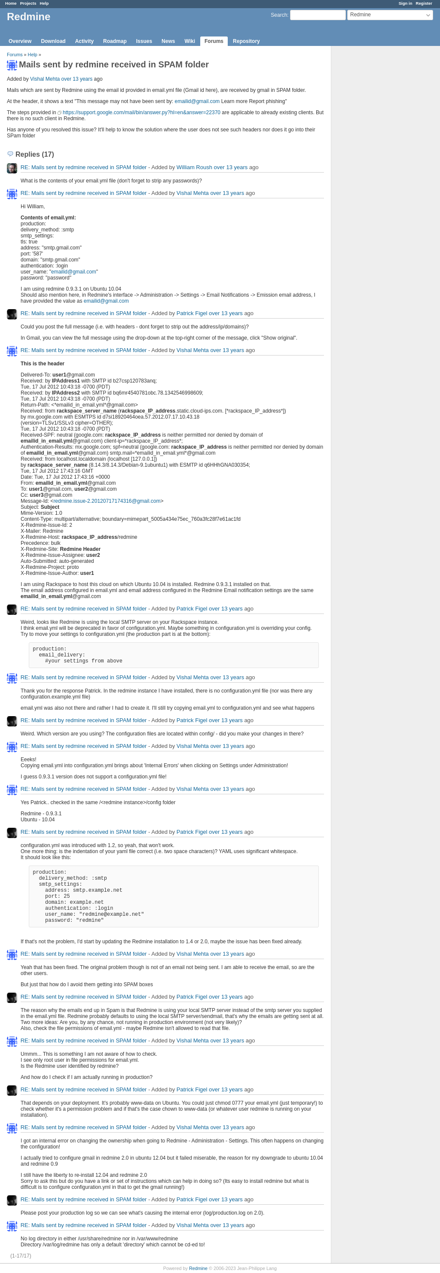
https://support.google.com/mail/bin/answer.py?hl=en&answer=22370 (141, 112)
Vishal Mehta (45, 79)
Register (424, 3)
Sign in (405, 3)
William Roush (194, 167)
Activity (84, 41)
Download (53, 41)
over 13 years (77, 79)
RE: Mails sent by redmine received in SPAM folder (84, 167)
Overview (20, 41)
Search (279, 15)
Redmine (198, 1268)
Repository (246, 41)
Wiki (189, 41)
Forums (214, 41)
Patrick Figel (192, 313)
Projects (28, 3)
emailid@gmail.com (197, 101)
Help (44, 3)
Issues (144, 41)
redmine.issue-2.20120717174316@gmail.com (106, 501)
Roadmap (115, 41)
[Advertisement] (374, 181)
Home (11, 3)
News (168, 41)
